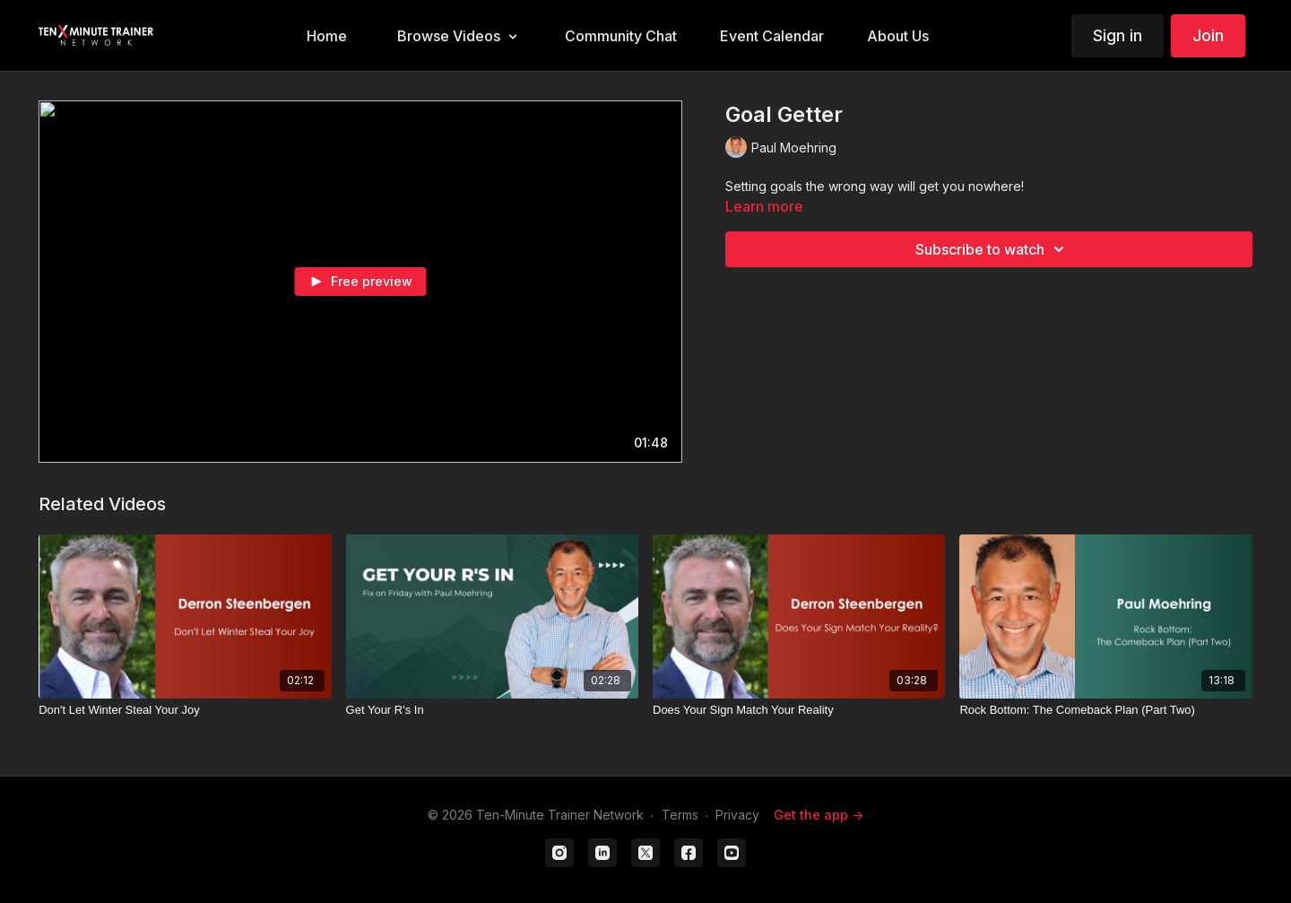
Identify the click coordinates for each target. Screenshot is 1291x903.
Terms (680, 814)
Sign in (1117, 35)
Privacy (737, 814)
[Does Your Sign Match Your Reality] (799, 710)
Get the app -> (818, 814)
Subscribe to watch (992, 249)
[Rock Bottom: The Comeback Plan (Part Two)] (1105, 710)
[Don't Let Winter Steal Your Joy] (185, 710)
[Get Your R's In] (492, 710)
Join (1208, 35)
